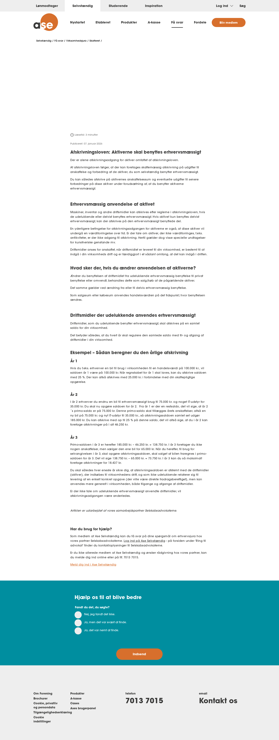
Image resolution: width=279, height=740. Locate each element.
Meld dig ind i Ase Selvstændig (93, 564)
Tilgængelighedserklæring (52, 712)
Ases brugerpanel (83, 708)
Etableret (103, 22)
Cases (74, 703)
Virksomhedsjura (76, 40)
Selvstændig (43, 40)
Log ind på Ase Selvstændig (144, 541)
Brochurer (40, 698)
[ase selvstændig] (45, 22)
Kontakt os (218, 700)
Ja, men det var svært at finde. (105, 622)
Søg (242, 6)
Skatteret (95, 40)
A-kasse (154, 22)
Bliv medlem (229, 22)
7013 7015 (144, 700)
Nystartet (77, 22)
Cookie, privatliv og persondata (45, 705)
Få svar (177, 22)
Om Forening (42, 693)
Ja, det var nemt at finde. (101, 630)
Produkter (129, 22)
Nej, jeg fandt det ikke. (99, 614)
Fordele (200, 22)
